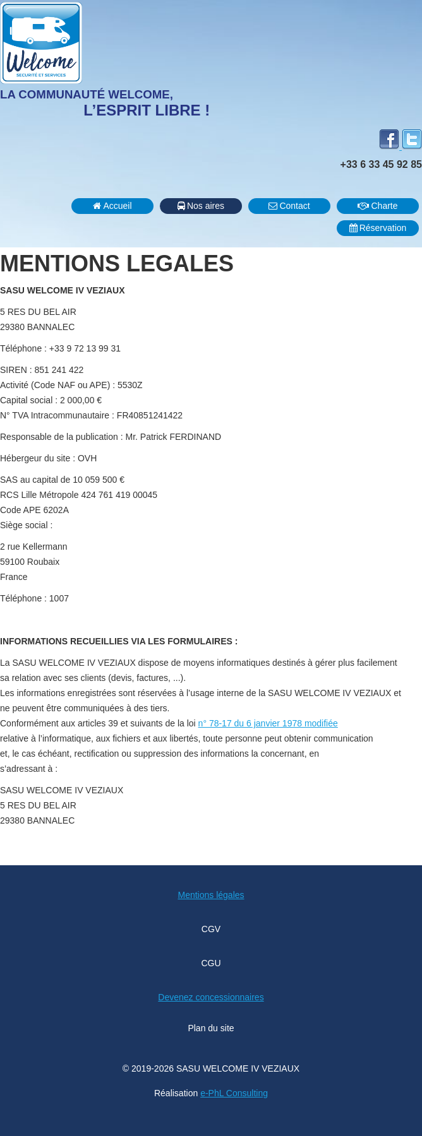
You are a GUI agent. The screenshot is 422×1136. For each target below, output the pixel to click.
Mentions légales (211, 895)
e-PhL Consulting (234, 1093)
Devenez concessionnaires (210, 997)
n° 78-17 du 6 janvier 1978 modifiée (268, 723)
